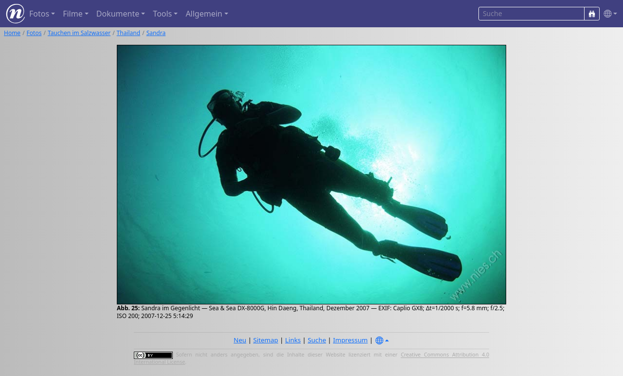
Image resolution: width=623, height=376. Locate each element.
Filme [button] (73, 13)
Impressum (350, 340)
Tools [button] (162, 13)
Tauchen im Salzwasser (79, 33)
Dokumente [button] (117, 13)
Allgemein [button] (203, 13)
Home (12, 33)
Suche (317, 340)
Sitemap (265, 340)
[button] (608, 14)
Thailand (129, 33)
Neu (240, 340)
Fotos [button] (39, 13)
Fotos (34, 33)
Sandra (156, 33)
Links (293, 340)
